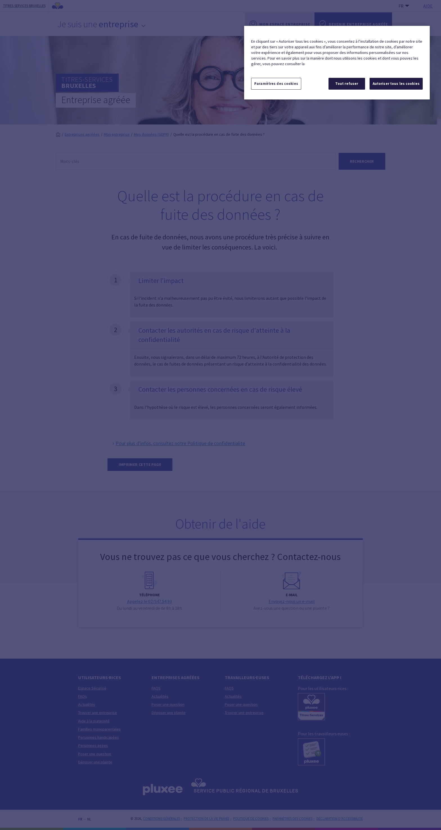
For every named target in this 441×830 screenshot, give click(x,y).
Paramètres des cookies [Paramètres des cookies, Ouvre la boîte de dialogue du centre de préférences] (276, 83)
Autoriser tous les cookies (396, 83)
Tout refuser (346, 83)
